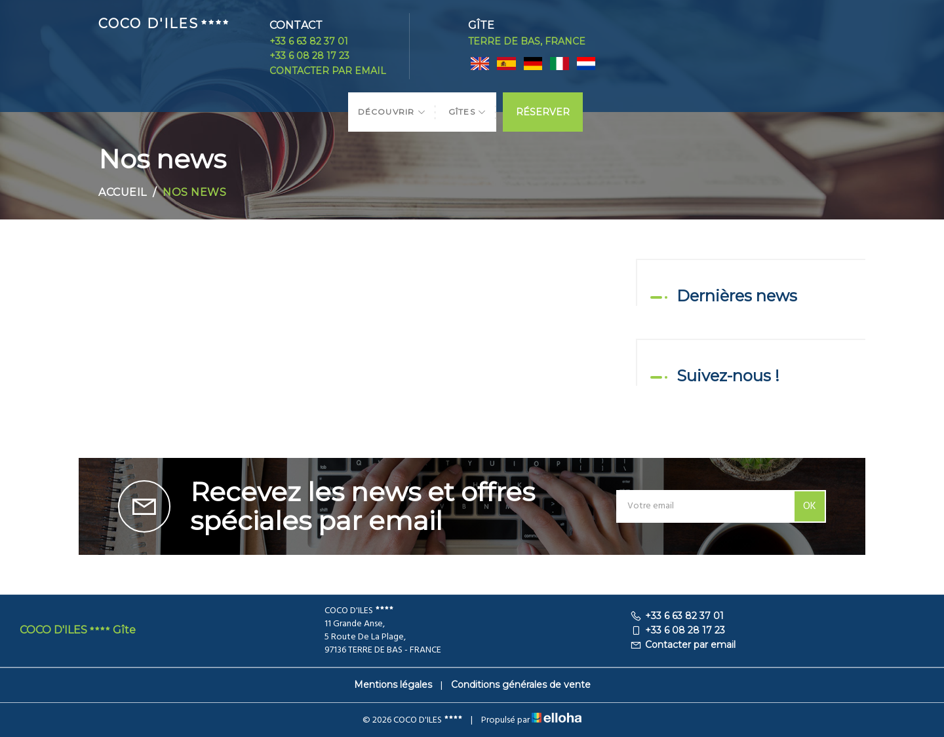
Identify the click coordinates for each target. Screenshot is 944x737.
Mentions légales (393, 684)
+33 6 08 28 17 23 (309, 56)
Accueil (122, 192)
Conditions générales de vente (521, 684)
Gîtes (467, 112)
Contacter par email (327, 71)
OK (809, 506)
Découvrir (392, 112)
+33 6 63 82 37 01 (308, 41)
